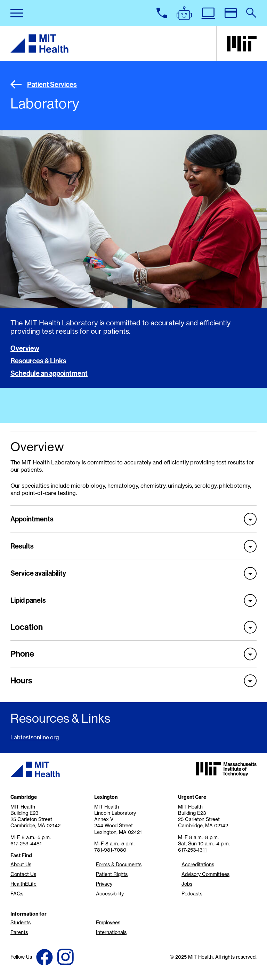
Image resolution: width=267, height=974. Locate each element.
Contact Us (23, 874)
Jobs (186, 884)
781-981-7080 (110, 850)
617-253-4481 (26, 844)
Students (20, 922)
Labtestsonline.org (34, 737)
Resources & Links (38, 361)
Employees (108, 922)
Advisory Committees (205, 874)
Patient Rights (112, 874)
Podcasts (191, 893)
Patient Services (43, 84)
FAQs (16, 893)
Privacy (104, 884)
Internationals (111, 932)
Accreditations (197, 864)
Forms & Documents (118, 864)
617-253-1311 (192, 850)
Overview (24, 348)
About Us (20, 864)
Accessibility (110, 893)
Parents (19, 932)
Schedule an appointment (49, 373)
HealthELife (23, 884)
